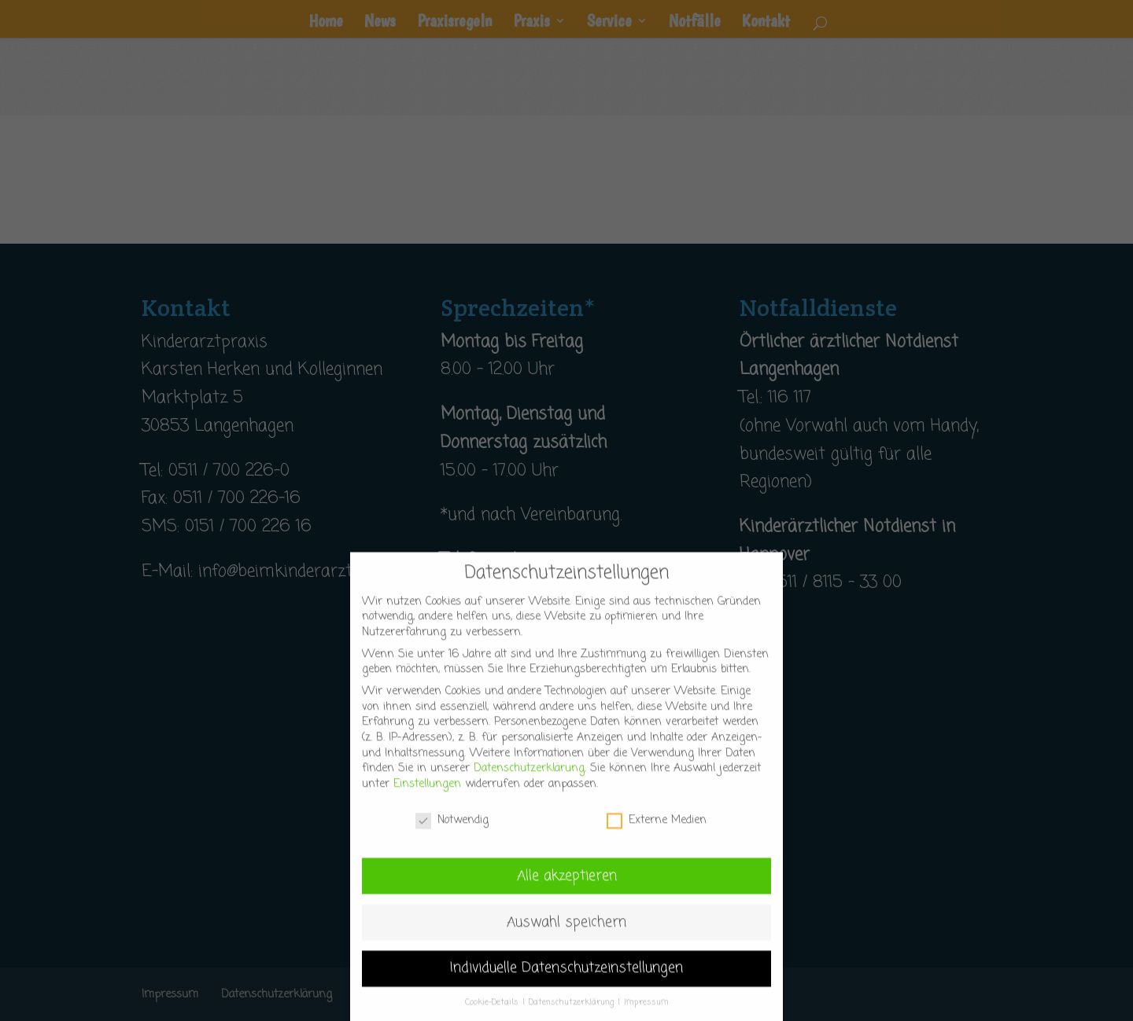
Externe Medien (657, 837)
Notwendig (452, 837)
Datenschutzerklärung (529, 786)
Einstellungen (427, 801)
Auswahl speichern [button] (566, 939)
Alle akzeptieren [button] (567, 893)
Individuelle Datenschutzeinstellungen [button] (566, 986)
